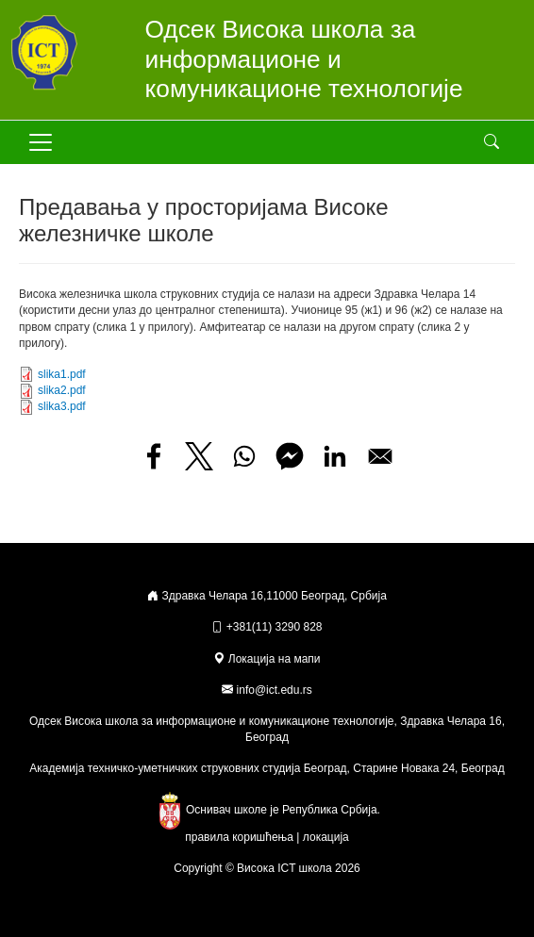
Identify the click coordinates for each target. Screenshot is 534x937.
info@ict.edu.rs (274, 690)
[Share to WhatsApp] (244, 456)
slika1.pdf (62, 374)
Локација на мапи (266, 659)
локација (326, 837)
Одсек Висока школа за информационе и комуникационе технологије (304, 59)
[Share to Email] (380, 456)
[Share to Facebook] (154, 456)
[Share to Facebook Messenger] (290, 456)
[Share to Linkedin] (335, 456)
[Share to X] (199, 456)
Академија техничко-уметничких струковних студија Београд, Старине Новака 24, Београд (266, 768)
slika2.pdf (62, 390)
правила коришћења (239, 837)
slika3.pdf (62, 406)
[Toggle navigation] (40, 142)
